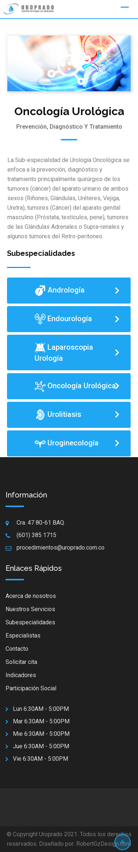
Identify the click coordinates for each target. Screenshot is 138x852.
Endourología (63, 319)
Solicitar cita (21, 661)
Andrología (60, 290)
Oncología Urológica (75, 386)
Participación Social (31, 688)
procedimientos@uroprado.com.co (61, 547)
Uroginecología (67, 443)
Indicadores (21, 675)
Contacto (17, 648)
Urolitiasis (58, 415)
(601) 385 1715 (36, 535)
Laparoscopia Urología (64, 352)
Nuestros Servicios (30, 609)
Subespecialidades (30, 622)
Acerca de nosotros (31, 595)
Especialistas (23, 635)
